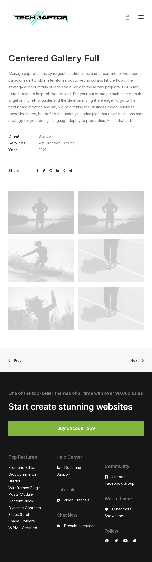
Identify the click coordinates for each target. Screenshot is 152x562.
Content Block (21, 501)
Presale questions (79, 525)
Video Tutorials (76, 499)
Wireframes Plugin (24, 487)
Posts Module (20, 494)
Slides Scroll (19, 514)
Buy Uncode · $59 (76, 428)
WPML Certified (22, 527)
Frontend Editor (22, 467)
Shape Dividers (21, 521)
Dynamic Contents (24, 507)
